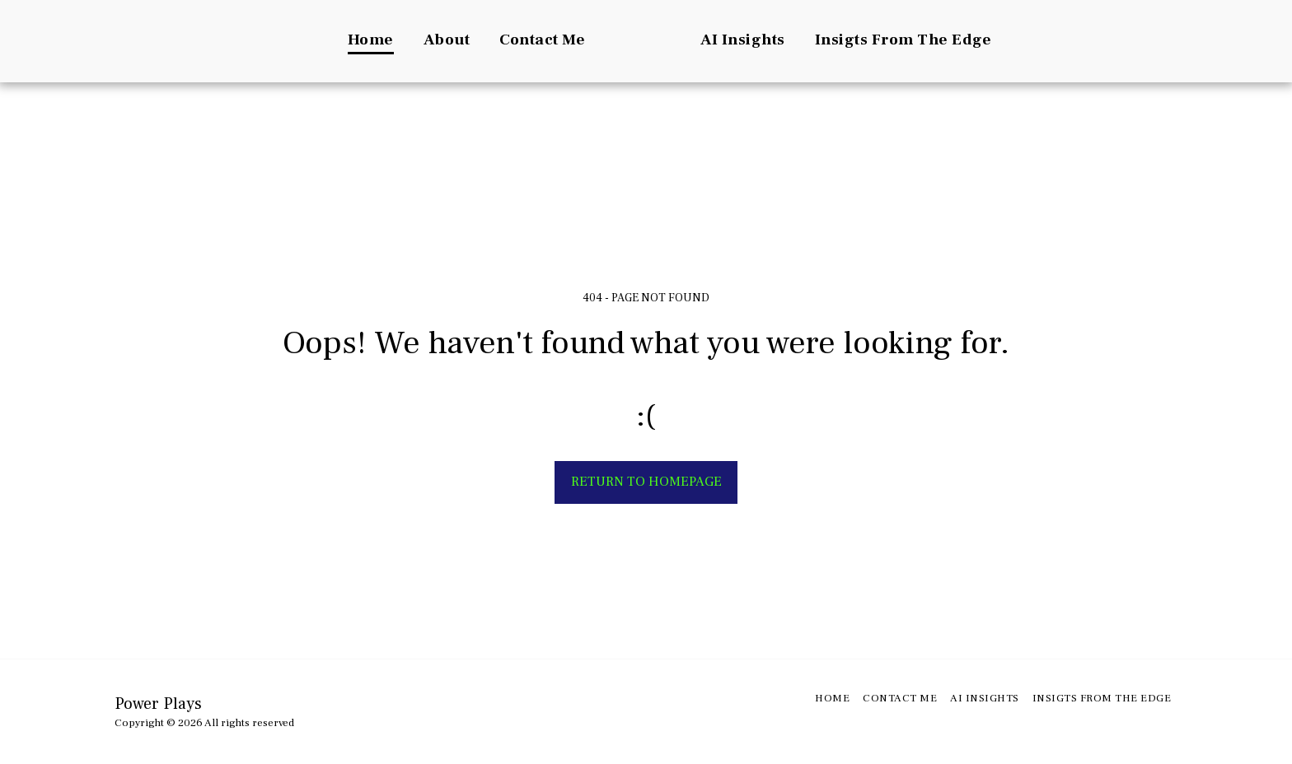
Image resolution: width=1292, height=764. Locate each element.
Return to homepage (646, 482)
